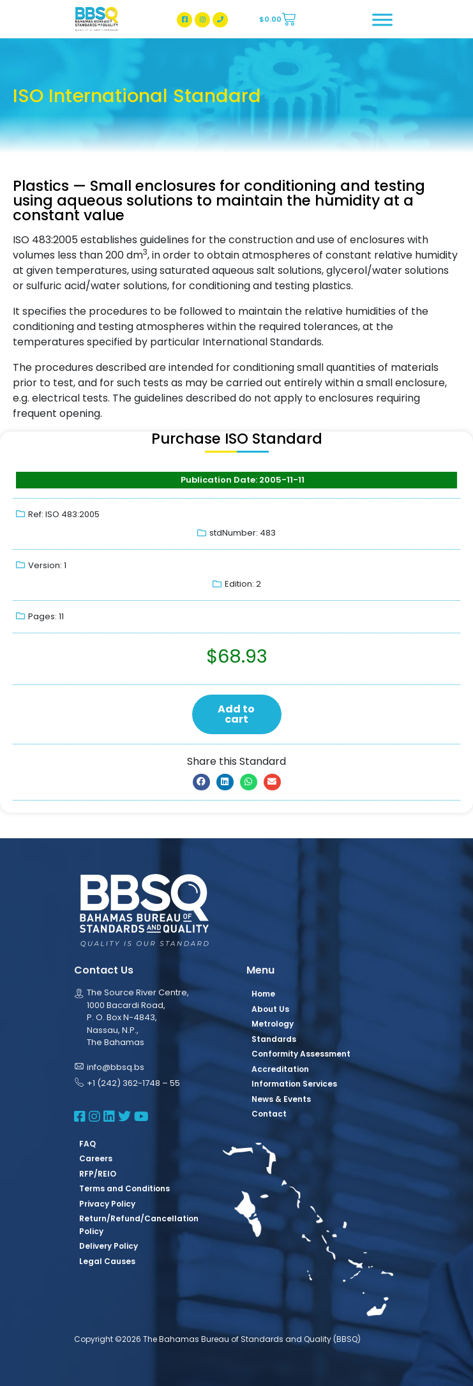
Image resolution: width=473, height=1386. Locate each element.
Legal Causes (107, 1261)
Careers (95, 1158)
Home (263, 993)
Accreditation (280, 1069)
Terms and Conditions (124, 1188)
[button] (201, 782)
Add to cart (236, 714)
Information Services (294, 1083)
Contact (269, 1113)
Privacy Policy (107, 1203)
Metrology (273, 1023)
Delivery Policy (108, 1245)
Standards (274, 1039)
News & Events (281, 1099)
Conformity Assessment (301, 1053)
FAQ (87, 1143)
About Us (270, 1009)
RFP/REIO (97, 1173)
